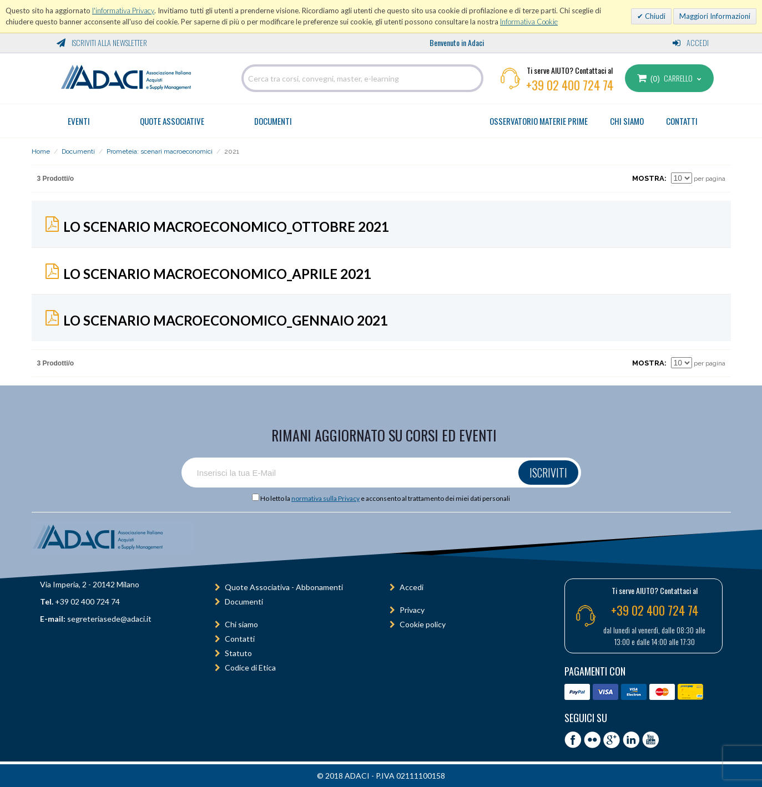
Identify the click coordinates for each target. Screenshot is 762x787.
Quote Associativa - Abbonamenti (284, 587)
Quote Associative (172, 121)
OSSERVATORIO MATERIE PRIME (539, 121)
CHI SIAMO (627, 121)
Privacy (412, 610)
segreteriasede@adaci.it (109, 618)
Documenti (273, 121)
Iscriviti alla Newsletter (102, 42)
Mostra (648, 178)
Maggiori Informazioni (714, 16)
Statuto (238, 653)
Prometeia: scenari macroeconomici (160, 151)
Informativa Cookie (529, 21)
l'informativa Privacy (123, 10)
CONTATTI (682, 121)
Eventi (79, 121)
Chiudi (654, 16)
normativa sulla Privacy (325, 498)
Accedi (691, 42)
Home (41, 151)
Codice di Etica (250, 667)
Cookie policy (423, 624)
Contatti (240, 638)
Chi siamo (241, 624)
